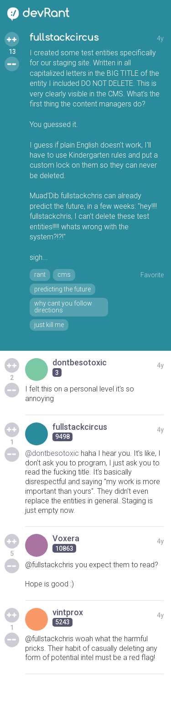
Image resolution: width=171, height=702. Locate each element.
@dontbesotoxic (52, 453)
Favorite (152, 275)
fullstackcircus (64, 37)
